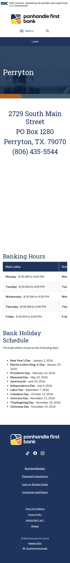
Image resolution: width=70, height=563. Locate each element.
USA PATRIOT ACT (35, 520)
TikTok (27, 453)
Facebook (35, 453)
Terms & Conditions (35, 509)
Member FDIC (35, 543)
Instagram (42, 453)
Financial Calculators (35, 476)
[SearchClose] (47, 30)
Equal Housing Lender (37, 548)
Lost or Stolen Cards (35, 484)
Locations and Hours (35, 492)
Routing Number (35, 468)
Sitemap (35, 526)
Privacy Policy (35, 514)
